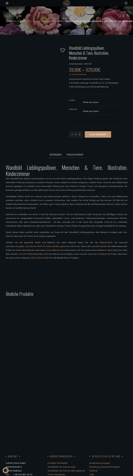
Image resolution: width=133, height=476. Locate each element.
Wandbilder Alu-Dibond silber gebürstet (66, 410)
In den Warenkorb (98, 134)
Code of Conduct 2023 (99, 430)
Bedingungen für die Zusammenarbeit (65, 433)
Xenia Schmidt (53, 178)
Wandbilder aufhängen (58, 422)
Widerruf (93, 410)
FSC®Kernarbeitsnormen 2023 (104, 433)
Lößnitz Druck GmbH (39, 257)
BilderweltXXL (106, 242)
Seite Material (53, 250)
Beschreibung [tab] (56, 154)
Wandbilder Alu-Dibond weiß (61, 407)
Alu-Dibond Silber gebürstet (56, 246)
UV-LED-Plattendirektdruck (32, 254)
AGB (91, 414)
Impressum (94, 422)
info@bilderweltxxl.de (24, 422)
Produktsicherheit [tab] (75, 154)
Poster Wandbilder (56, 414)
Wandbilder (25, 21)
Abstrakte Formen (53, 21)
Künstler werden (55, 430)
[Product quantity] (75, 134)
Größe (72, 100)
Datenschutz (95, 426)
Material (73, 109)
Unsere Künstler (54, 426)
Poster (77, 246)
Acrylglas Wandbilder (57, 403)
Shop (14, 21)
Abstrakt (38, 21)
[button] (126, 3)
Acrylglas (19, 246)
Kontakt (93, 418)
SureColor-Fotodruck (97, 254)
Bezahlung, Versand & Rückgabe (104, 407)
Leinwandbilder (54, 418)
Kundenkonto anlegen (99, 403)
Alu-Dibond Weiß (33, 246)
